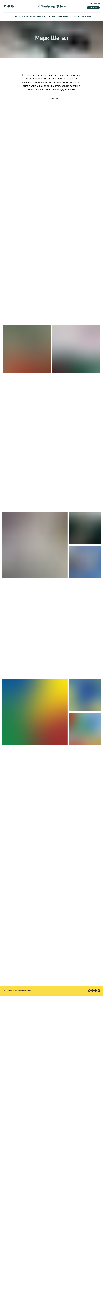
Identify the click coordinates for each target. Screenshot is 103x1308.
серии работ (63, 16)
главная (16, 16)
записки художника (81, 16)
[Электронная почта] (99, 990)
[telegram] (8, 6)
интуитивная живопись (33, 16)
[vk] (5, 6)
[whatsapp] (12, 6)
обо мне (51, 16)
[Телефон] (95, 990)
